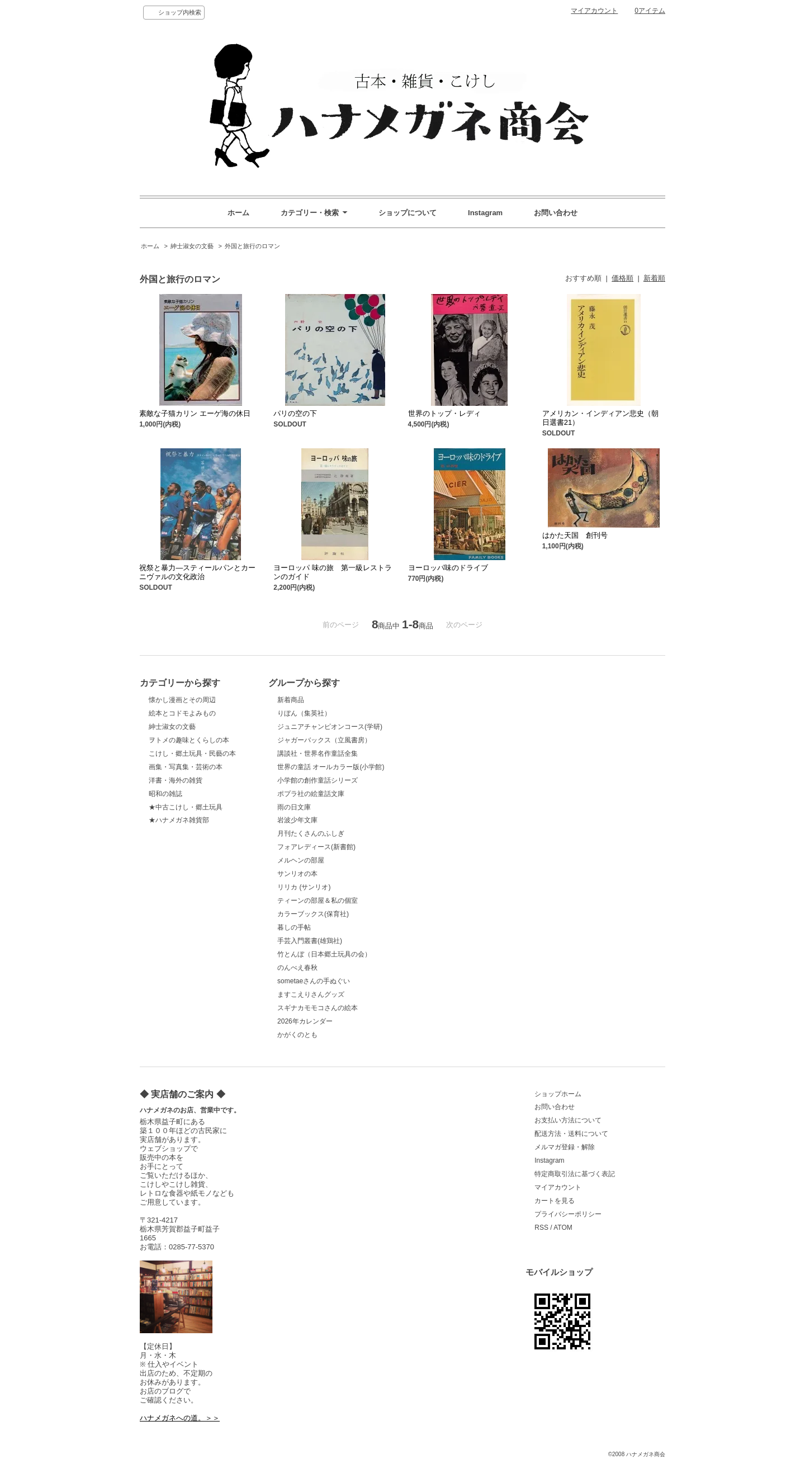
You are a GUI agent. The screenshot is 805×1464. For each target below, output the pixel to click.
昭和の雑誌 (165, 794)
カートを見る (554, 1201)
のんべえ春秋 (297, 968)
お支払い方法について (568, 1120)
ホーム (238, 213)
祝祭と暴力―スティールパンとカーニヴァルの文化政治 (197, 572)
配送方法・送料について (571, 1134)
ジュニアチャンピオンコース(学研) (329, 727)
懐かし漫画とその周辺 (182, 700)
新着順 (654, 278)
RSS (541, 1227)
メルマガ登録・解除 (564, 1147)
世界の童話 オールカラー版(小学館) (330, 767)
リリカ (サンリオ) (303, 887)
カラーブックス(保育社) (313, 914)
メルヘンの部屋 (300, 860)
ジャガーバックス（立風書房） (324, 740)
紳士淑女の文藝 (192, 246)
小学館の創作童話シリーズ (317, 780)
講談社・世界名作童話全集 (317, 753)
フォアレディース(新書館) (316, 847)
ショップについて (407, 213)
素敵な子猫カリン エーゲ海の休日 (194, 413)
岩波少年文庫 (297, 820)
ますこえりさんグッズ (310, 994)
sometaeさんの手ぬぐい (313, 981)
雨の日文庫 (294, 807)
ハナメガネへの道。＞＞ (180, 1418)
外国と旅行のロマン (252, 246)
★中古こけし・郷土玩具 (185, 807)
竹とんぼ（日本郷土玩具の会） (324, 954)
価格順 (622, 278)
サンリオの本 (297, 874)
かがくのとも (297, 1035)
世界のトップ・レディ (444, 413)
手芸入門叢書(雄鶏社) (309, 941)
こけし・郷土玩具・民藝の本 (192, 753)
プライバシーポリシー (568, 1214)
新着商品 (290, 700)
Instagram (485, 213)
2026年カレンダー (305, 1021)
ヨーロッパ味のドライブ (448, 567)
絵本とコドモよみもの (182, 713)
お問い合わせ (555, 213)
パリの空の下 (295, 413)
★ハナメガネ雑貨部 (179, 820)
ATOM (562, 1227)
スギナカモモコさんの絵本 (317, 1008)
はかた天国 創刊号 (575, 535)
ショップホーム (557, 1094)
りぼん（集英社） (304, 713)
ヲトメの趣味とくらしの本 (189, 740)
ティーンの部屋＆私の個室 (317, 900)
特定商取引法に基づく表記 (574, 1174)
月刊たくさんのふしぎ (310, 833)
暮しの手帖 (294, 927)
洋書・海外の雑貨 (175, 780)
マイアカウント (594, 11)
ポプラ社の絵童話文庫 (310, 794)
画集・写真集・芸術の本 (185, 767)
